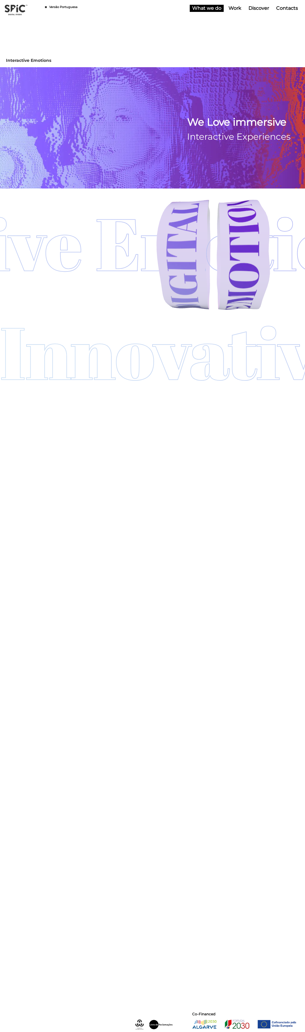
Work (233, 8)
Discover (257, 8)
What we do (208, 8)
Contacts (286, 8)
